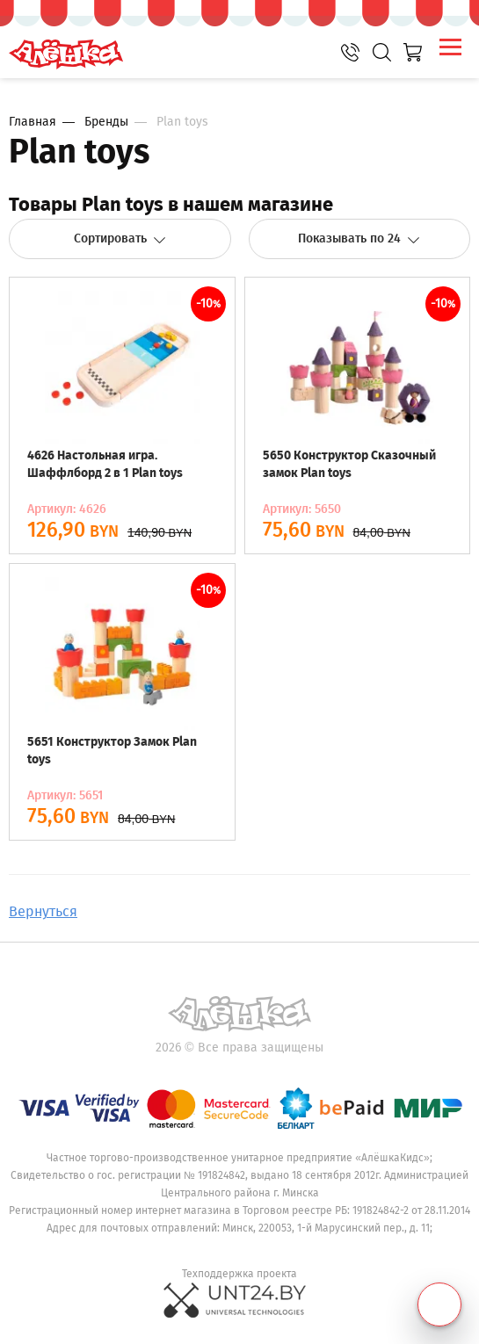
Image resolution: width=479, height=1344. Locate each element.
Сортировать (120, 238)
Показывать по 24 (359, 238)
